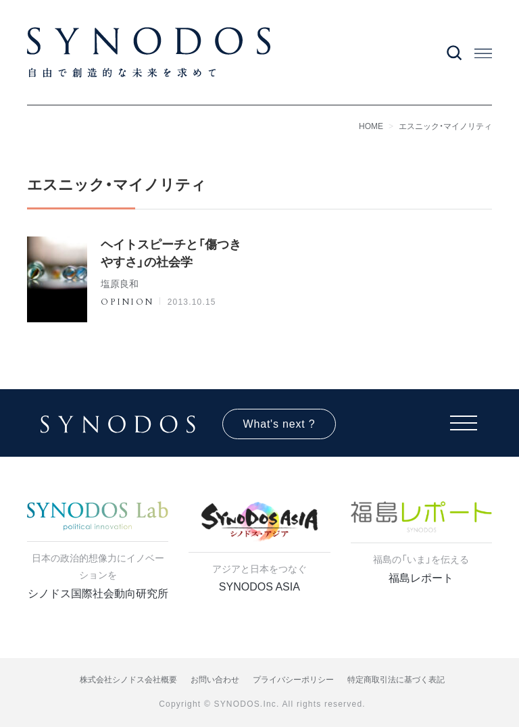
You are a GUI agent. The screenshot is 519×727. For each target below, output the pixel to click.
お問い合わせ (215, 679)
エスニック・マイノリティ (445, 126)
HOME (371, 126)
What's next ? (279, 424)
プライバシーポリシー (293, 679)
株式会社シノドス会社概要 (128, 679)
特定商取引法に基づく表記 (396, 679)
